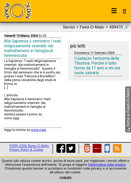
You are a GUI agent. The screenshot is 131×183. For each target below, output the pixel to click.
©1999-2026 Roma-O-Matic (29, 146)
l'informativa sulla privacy (106, 164)
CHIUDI (65, 178)
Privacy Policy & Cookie (26, 149)
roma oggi (38, 130)
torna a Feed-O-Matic (128, 109)
